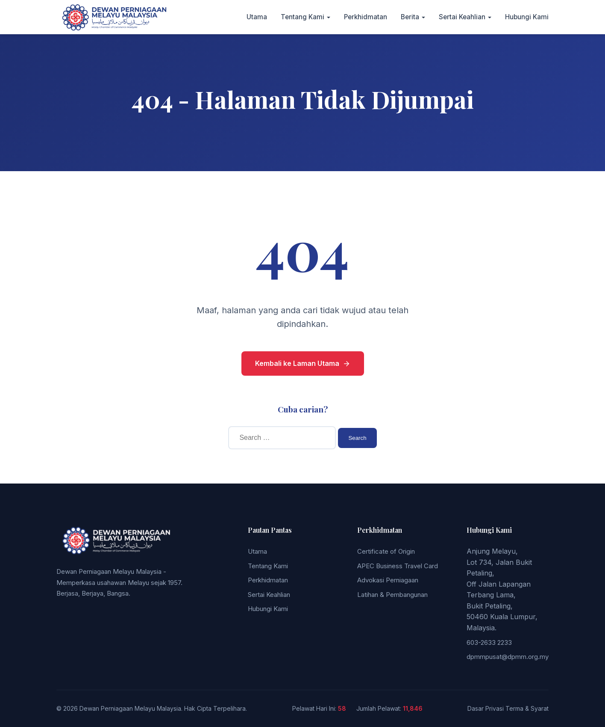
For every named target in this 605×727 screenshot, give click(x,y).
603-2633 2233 (489, 642)
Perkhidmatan (365, 17)
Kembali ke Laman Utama (302, 363)
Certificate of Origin (386, 551)
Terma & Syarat (527, 708)
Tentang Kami (302, 17)
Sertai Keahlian (462, 17)
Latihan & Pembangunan (392, 595)
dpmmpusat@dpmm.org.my (508, 657)
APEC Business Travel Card (397, 566)
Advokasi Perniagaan (387, 580)
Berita (410, 17)
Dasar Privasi (485, 708)
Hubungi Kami (527, 17)
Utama (257, 17)
